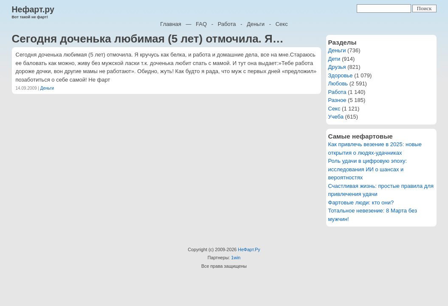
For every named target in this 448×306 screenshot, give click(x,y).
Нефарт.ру (33, 9)
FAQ (201, 24)
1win (235, 257)
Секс (282, 24)
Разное (337, 100)
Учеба (336, 116)
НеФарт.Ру (249, 249)
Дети (334, 59)
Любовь (338, 83)
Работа (227, 24)
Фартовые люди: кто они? (361, 202)
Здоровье (340, 75)
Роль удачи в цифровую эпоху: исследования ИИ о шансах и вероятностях (367, 169)
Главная (170, 24)
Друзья (337, 67)
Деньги (256, 24)
